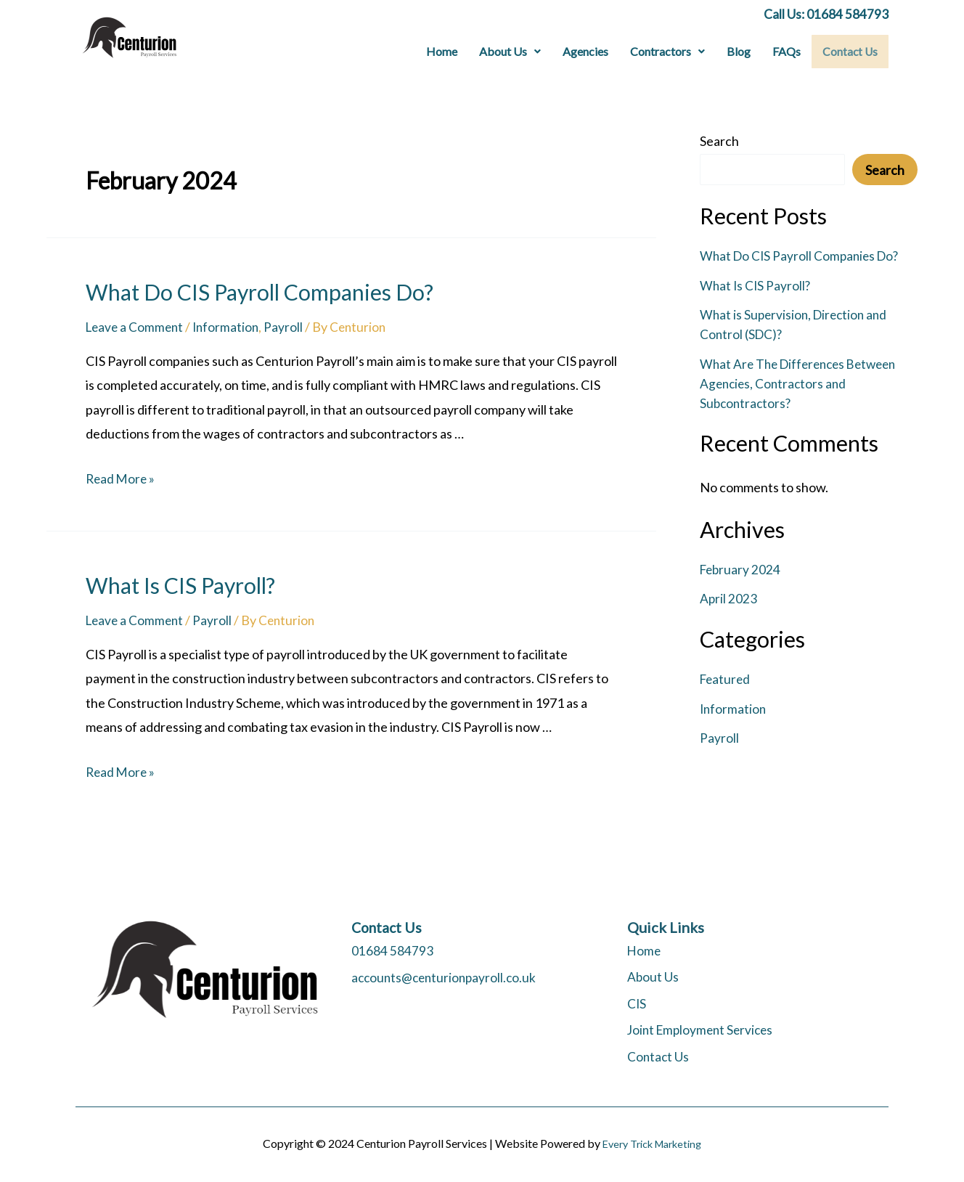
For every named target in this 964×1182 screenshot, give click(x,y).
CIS (637, 1003)
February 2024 (741, 569)
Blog (740, 51)
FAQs (788, 51)
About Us (511, 51)
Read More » (122, 478)
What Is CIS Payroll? (180, 584)
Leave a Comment (136, 326)
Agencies (587, 51)
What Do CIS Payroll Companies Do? (259, 291)
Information (231, 326)
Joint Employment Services (703, 1030)
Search (719, 141)
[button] (511, 51)
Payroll (289, 326)
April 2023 (729, 598)
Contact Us (851, 51)
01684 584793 (392, 950)
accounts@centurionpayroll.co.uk (446, 977)
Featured (726, 679)
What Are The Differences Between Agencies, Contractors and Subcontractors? (803, 382)
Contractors (669, 51)
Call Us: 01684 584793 (826, 14)
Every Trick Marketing (651, 1143)
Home (443, 51)
